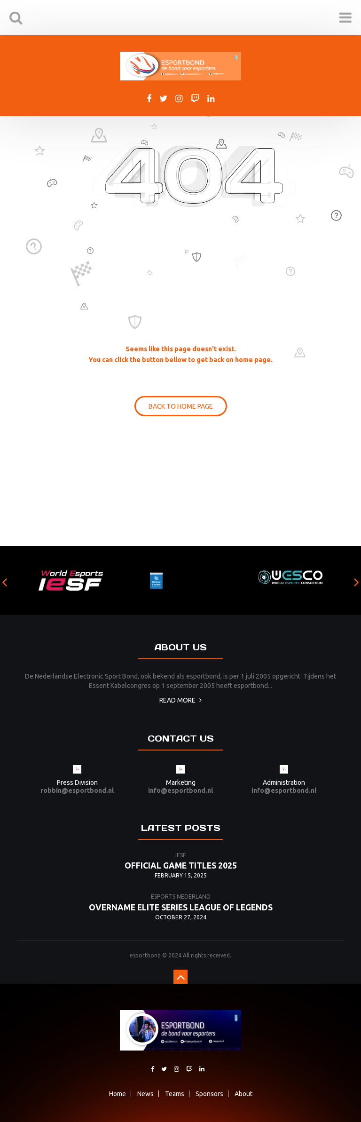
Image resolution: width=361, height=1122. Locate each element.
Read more (180, 700)
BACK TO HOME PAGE (181, 406)
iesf (180, 855)
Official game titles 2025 (181, 865)
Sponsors (209, 1094)
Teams (174, 1094)
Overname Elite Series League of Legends (181, 907)
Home (117, 1094)
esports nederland (181, 896)
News (145, 1094)
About (243, 1094)
